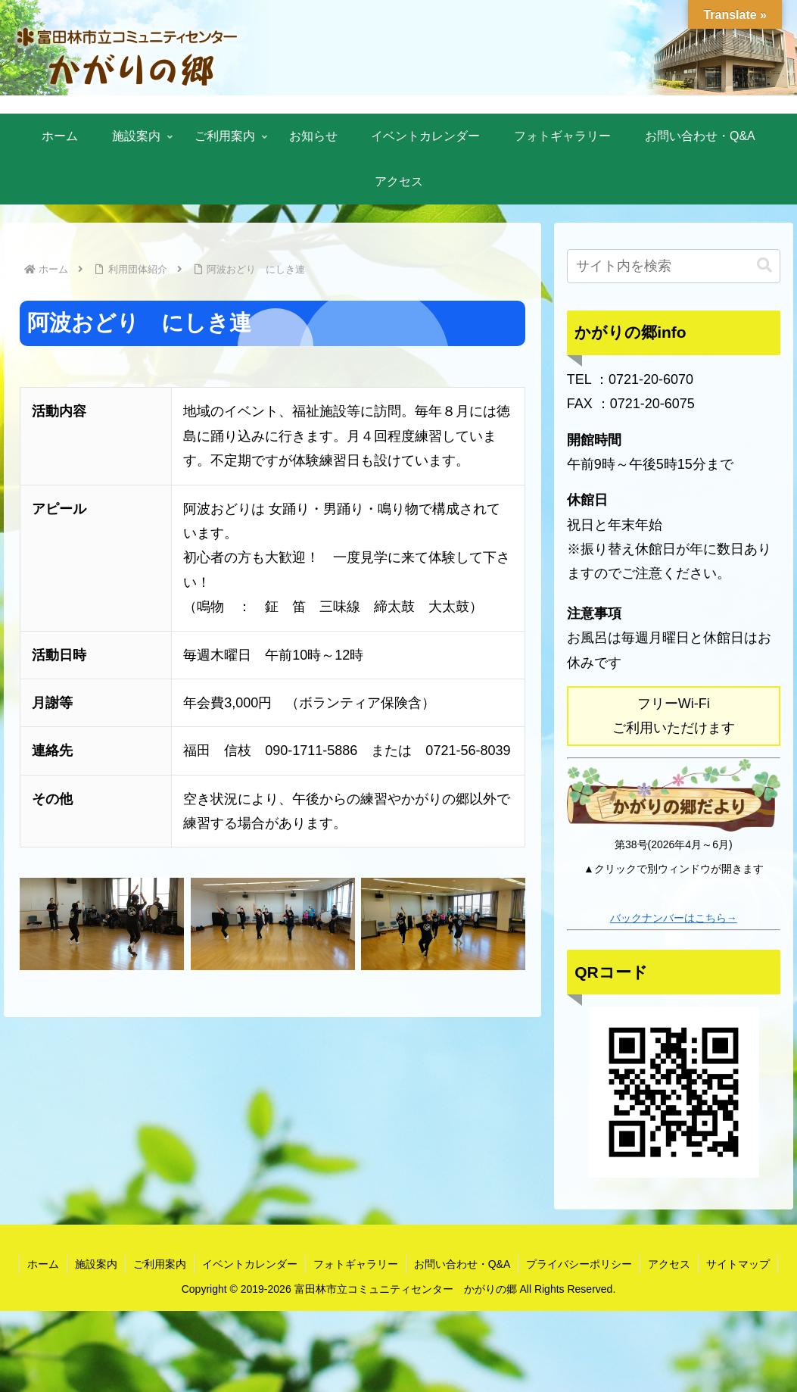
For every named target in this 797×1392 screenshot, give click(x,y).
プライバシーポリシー (579, 1264)
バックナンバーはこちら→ (673, 918)
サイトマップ (738, 1264)
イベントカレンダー (249, 1264)
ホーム (43, 1264)
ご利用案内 (159, 1264)
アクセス (669, 1264)
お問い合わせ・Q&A (462, 1264)
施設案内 (96, 1264)
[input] (673, 266)
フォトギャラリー (355, 1264)
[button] (764, 265)
